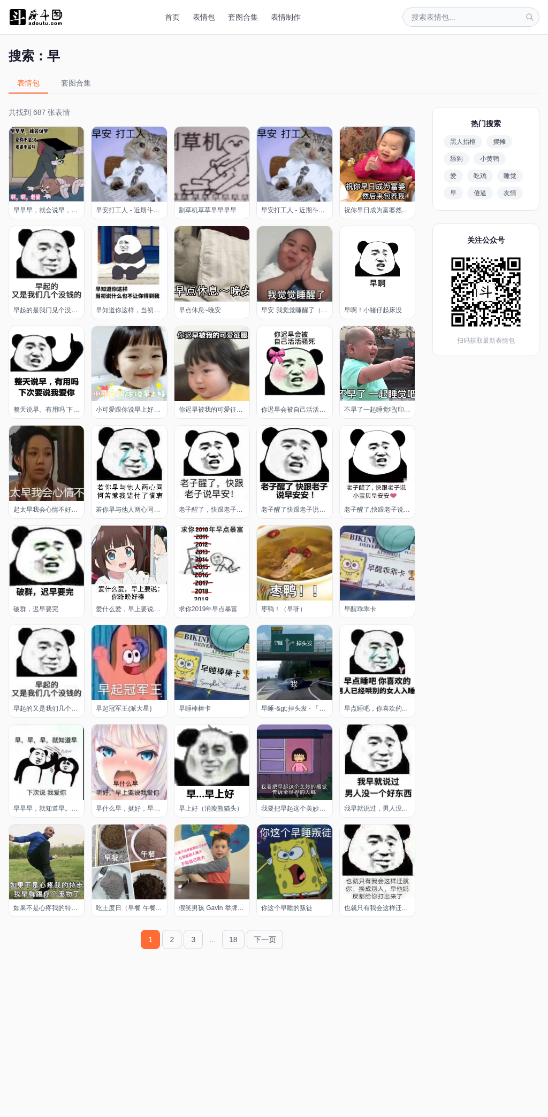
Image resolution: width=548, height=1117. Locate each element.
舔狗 (456, 159)
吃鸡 (480, 176)
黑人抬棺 (463, 141)
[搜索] (530, 17)
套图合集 (243, 17)
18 (233, 939)
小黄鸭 (489, 159)
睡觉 (510, 176)
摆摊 (499, 141)
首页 (172, 17)
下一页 (265, 939)
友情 (510, 193)
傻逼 (480, 193)
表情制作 (286, 17)
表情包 (204, 17)
